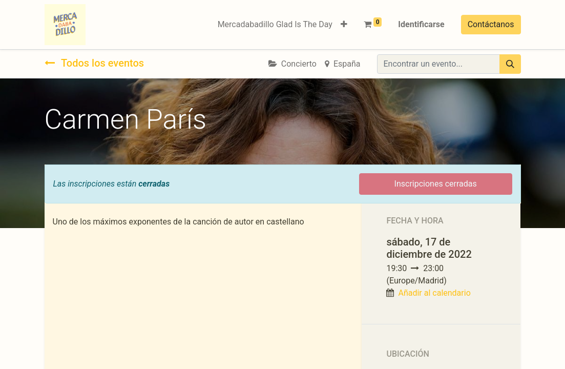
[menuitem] (275, 24)
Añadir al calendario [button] (434, 293)
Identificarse (421, 24)
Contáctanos (491, 24)
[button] (344, 24)
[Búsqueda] (510, 64)
